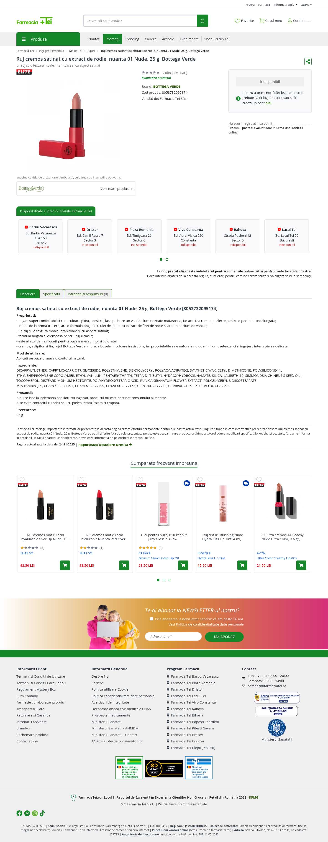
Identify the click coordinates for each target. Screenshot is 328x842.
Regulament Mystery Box (36, 689)
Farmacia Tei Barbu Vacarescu (193, 676)
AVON (261, 553)
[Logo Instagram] (35, 813)
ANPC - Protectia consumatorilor (117, 741)
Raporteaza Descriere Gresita (105, 444)
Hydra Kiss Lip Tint (211, 558)
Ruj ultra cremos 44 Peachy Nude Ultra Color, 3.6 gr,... (282, 537)
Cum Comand (27, 696)
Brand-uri (23, 728)
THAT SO (26, 553)
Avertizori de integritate (110, 702)
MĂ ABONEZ (224, 636)
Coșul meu (270, 19)
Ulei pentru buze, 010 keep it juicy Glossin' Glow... (164, 537)
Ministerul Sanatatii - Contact (114, 734)
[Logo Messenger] (27, 813)
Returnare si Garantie (33, 715)
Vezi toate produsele (117, 188)
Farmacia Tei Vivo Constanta (191, 702)
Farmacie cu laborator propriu (40, 702)
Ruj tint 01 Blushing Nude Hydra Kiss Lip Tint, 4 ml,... (223, 537)
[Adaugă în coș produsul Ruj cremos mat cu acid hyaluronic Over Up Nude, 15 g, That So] (65, 565)
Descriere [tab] (28, 294)
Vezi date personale (206, 624)
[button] (161, 259)
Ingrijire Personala (51, 51)
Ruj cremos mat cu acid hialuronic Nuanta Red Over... (104, 537)
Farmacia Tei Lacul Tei (186, 696)
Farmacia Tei (25, 51)
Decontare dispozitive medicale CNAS (121, 708)
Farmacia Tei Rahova (185, 708)
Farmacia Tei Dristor (185, 689)
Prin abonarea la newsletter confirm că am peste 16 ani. (199, 619)
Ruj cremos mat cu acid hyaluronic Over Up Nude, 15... (45, 537)
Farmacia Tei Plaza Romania (191, 683)
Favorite (244, 20)
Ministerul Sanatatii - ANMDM (115, 728)
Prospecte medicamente (111, 715)
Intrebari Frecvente (31, 721)
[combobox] (140, 21)
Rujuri (91, 51)
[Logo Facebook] (19, 813)
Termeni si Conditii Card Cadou (41, 683)
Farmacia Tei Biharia (185, 715)
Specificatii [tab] (51, 294)
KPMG (253, 797)
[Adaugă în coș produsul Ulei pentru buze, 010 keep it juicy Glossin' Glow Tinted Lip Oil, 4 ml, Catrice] (183, 565)
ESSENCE (204, 553)
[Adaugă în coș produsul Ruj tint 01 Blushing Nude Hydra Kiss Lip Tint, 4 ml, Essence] (242, 565)
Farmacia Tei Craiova (185, 741)
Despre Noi (100, 676)
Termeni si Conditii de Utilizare (40, 676)
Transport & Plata (30, 708)
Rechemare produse (32, 734)
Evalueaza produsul (156, 78)
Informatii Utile (284, 5)
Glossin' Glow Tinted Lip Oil (158, 558)
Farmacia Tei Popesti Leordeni (193, 721)
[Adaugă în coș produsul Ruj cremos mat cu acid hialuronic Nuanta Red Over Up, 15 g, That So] (124, 565)
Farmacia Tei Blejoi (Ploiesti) (191, 747)
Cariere (97, 683)
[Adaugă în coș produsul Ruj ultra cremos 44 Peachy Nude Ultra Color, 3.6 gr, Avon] (301, 565)
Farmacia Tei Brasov (185, 734)
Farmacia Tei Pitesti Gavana (191, 728)
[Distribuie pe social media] (308, 61)
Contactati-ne (27, 741)
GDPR (305, 5)
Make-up (75, 51)
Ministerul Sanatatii (107, 721)
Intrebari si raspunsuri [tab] (88, 294)
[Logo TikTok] (42, 813)
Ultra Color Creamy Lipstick (277, 558)
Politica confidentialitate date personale (123, 696)
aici (269, 103)
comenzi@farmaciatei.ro (267, 686)
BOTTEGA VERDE (166, 86)
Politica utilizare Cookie (110, 689)
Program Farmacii (258, 5)
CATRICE (144, 553)
